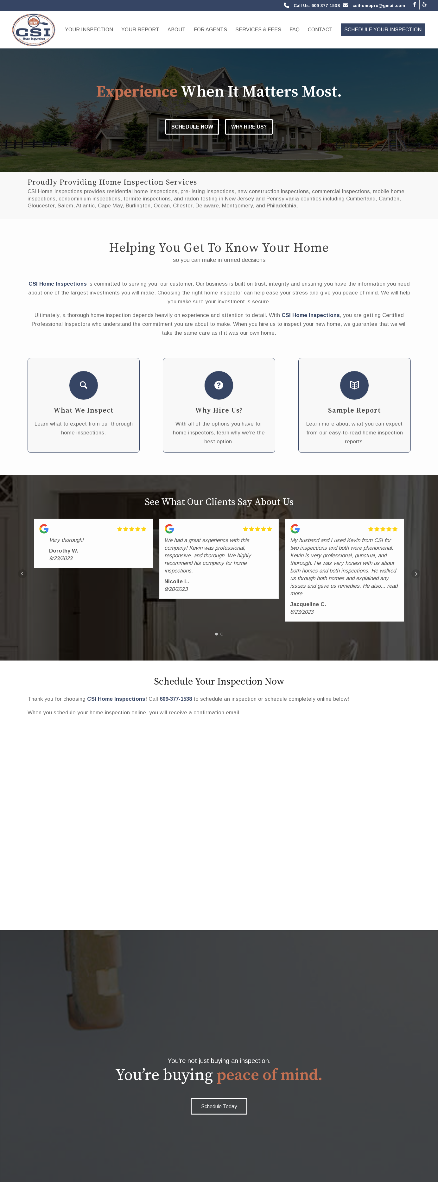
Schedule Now (192, 127)
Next (415, 573)
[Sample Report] (354, 385)
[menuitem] (89, 29)
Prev (22, 573)
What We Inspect (84, 410)
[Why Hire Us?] (218, 385)
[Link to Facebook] (414, 4)
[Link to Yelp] (424, 4)
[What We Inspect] (83, 385)
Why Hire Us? (249, 127)
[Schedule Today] (219, 1106)
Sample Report (354, 410)
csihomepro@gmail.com (378, 5)
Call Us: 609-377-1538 (317, 5)
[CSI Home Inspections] (34, 29)
